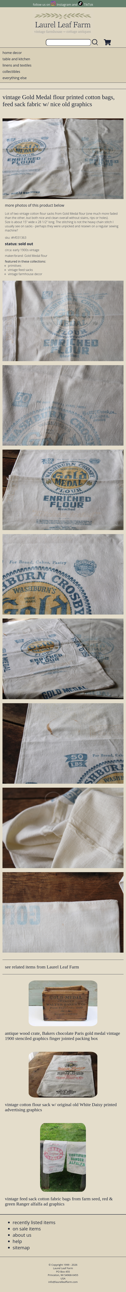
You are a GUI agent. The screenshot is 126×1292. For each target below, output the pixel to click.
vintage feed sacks (20, 270)
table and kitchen (16, 59)
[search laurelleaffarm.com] (96, 42)
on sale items (27, 1228)
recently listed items (34, 1222)
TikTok (88, 4)
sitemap (21, 1247)
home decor (12, 52)
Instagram (64, 4)
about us (22, 1235)
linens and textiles (16, 65)
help (17, 1241)
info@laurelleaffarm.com (63, 1282)
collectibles (11, 71)
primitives (14, 266)
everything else (14, 78)
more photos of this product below (34, 205)
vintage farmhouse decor (25, 274)
